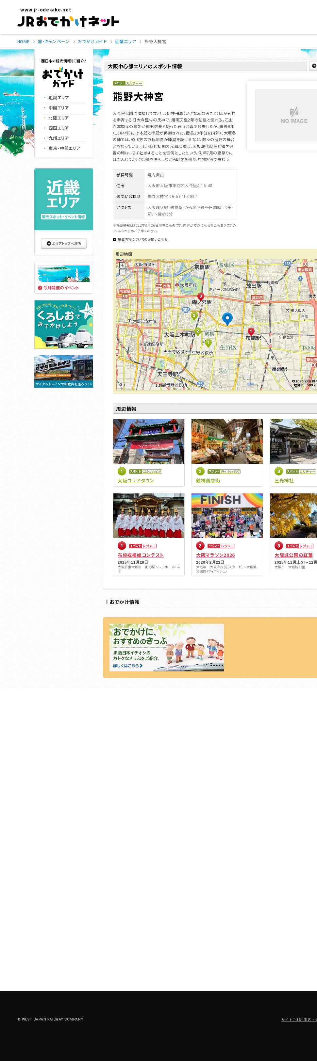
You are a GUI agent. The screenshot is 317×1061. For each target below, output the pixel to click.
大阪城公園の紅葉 (294, 555)
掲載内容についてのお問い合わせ (143, 239)
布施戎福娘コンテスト (141, 555)
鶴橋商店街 (208, 480)
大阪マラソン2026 (215, 555)
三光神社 (284, 480)
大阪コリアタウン (136, 480)
